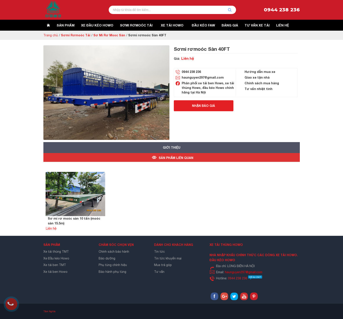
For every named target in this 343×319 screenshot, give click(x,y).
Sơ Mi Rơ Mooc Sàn (109, 35)
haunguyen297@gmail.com (203, 77)
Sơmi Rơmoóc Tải (75, 35)
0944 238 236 (282, 10)
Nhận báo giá (203, 106)
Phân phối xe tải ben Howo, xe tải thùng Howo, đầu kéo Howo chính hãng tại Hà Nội (208, 87)
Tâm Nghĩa (49, 311)
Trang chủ (50, 35)
